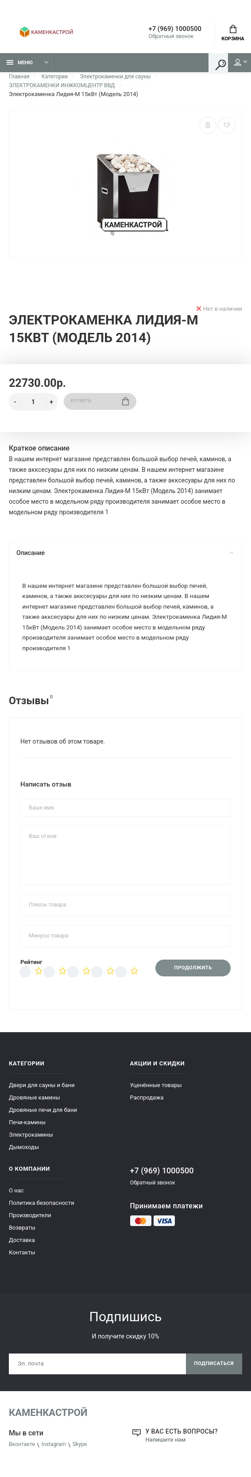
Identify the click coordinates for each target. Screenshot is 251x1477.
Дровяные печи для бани (43, 1115)
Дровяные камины (34, 1103)
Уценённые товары (156, 1091)
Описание (124, 555)
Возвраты (22, 1233)
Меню (20, 65)
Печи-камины (27, 1128)
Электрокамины (31, 1140)
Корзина (232, 33)
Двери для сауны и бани (42, 1091)
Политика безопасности (41, 1208)
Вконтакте (23, 1452)
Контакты (22, 1258)
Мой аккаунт (232, 65)
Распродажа (147, 1103)
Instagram (56, 1452)
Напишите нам (167, 1446)
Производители (30, 1221)
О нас (16, 1196)
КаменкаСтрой (48, 1419)
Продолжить (190, 973)
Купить (100, 404)
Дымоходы (24, 1152)
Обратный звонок (161, 37)
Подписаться (212, 1370)
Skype (84, 1452)
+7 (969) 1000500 (169, 29)
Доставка (22, 1245)
